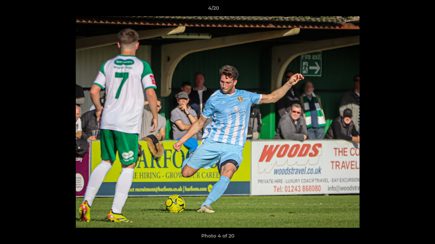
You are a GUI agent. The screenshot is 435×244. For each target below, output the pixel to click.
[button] (406, 10)
